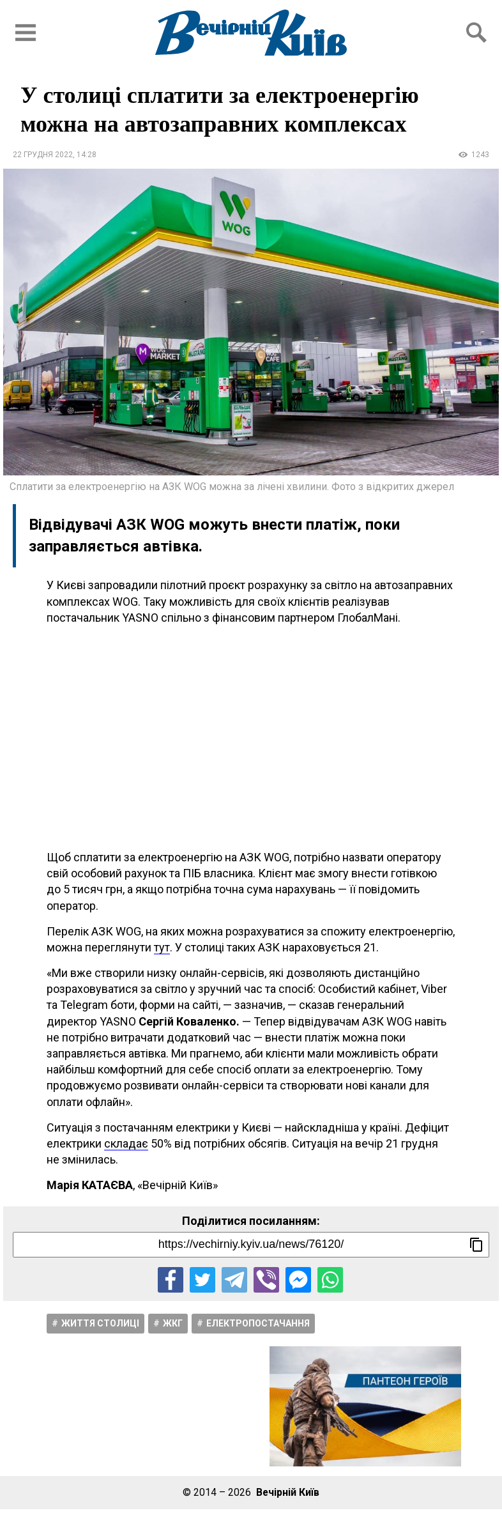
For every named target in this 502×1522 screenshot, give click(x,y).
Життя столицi (100, 1323)
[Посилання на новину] (251, 1244)
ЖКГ (173, 1323)
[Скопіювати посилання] (476, 1244)
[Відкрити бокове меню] (25, 32)
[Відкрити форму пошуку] (476, 32)
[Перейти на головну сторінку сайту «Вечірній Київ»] (251, 33)
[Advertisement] (251, 737)
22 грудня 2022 (43, 154)
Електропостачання (258, 1323)
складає (126, 1143)
